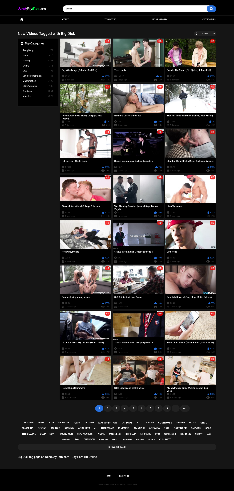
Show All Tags (117, 447)
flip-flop (130, 434)
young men (66, 434)
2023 (209, 434)
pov (77, 439)
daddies (140, 439)
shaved (180, 422)
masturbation (107, 422)
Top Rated (110, 19)
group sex (63, 422)
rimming (123, 428)
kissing (69, 428)
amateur (139, 428)
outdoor (89, 439)
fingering (27, 428)
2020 (166, 428)
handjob (103, 439)
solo (208, 428)
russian (150, 423)
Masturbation (38, 81)
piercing (42, 428)
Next (184, 408)
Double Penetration (38, 76)
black (151, 439)
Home (22, 20)
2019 (51, 422)
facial (101, 433)
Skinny (38, 65)
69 (95, 428)
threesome (107, 428)
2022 (139, 422)
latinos (89, 422)
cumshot (165, 439)
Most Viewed (159, 19)
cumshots (165, 422)
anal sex (84, 428)
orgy (114, 439)
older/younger (85, 434)
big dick (185, 434)
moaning (29, 422)
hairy (77, 422)
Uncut (38, 55)
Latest (65, 19)
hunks (41, 423)
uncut (204, 422)
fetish (192, 422)
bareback (180, 428)
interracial (29, 434)
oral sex (170, 434)
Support (124, 476)
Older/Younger (38, 86)
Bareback (38, 91)
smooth (196, 428)
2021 (157, 434)
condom (66, 439)
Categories (209, 19)
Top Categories (34, 43)
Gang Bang (38, 50)
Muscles (38, 96)
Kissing (38, 60)
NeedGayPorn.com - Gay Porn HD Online (115, 485)
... (176, 408)
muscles (115, 434)
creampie (127, 439)
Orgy (38, 70)
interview (154, 428)
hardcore (145, 434)
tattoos (126, 422)
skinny (198, 434)
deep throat (48, 433)
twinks (55, 428)
